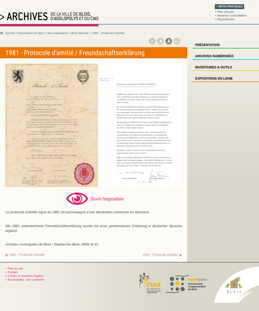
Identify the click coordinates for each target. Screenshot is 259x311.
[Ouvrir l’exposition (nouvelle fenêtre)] (93, 186)
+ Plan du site (14, 268)
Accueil (10, 33)
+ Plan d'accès (224, 11)
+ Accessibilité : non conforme (24, 279)
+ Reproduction (225, 19)
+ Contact (11, 272)
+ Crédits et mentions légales (24, 275)
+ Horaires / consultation (231, 15)
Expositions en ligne (31, 33)
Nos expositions (57, 33)
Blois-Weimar (80, 33)
